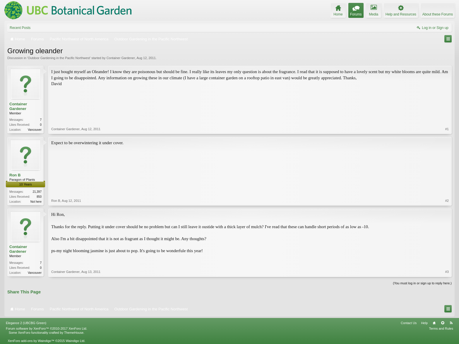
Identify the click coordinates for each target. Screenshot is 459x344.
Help (424, 323)
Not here (36, 201)
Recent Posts (20, 28)
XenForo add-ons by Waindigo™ (31, 341)
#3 (447, 272)
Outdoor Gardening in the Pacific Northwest (59, 58)
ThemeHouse (73, 332)
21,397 (37, 191)
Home (434, 323)
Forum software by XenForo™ (46, 328)
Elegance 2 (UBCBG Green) (26, 323)
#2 (447, 200)
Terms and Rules (441, 328)
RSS (451, 323)
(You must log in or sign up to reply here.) (422, 283)
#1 (447, 129)
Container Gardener (121, 58)
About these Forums (437, 14)
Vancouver (35, 129)
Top (443, 323)
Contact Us (409, 323)
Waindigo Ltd (75, 341)
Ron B (14, 175)
